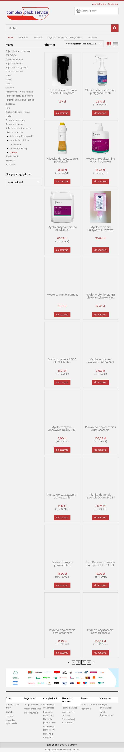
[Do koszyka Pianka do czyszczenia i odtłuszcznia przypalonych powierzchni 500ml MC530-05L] (62, 517)
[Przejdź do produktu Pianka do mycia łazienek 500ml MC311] (100, 475)
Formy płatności (70, 707)
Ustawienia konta (32, 708)
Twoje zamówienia (33, 704)
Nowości (10, 160)
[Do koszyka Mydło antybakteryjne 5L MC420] (62, 250)
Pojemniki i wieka (14, 63)
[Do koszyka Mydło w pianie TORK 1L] (62, 314)
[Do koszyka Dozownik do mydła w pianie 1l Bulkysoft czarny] (62, 113)
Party (8, 115)
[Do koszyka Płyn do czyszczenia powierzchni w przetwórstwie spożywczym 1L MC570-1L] (62, 652)
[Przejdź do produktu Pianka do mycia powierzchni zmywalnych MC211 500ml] (62, 542)
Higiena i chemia (14, 132)
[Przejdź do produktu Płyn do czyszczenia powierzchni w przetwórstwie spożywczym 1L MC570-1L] (62, 610)
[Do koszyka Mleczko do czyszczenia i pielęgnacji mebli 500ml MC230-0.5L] (100, 113)
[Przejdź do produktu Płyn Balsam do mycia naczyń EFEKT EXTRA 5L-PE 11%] (100, 542)
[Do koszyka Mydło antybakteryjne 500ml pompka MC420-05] (100, 181)
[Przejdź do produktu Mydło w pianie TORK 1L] (62, 275)
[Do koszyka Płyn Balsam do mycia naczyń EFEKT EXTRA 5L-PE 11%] (100, 585)
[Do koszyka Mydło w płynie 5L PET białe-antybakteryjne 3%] (100, 314)
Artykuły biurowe (14, 124)
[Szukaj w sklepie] (59, 28)
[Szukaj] (115, 28)
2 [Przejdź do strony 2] (78, 662)
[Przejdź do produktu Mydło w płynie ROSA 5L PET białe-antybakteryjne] (62, 339)
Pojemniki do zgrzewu (17, 67)
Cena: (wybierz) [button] (15, 182)
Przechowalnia (31, 712)
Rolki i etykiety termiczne (18, 128)
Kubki (8, 75)
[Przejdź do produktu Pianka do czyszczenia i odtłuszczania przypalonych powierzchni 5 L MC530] (100, 407)
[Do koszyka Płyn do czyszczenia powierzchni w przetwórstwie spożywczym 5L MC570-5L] (100, 652)
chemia (13, 152)
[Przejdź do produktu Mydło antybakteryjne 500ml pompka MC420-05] (100, 138)
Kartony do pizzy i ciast (18, 111)
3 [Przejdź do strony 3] (83, 662)
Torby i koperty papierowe (19, 95)
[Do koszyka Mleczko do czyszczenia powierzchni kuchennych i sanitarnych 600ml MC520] (62, 181)
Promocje (10, 164)
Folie (8, 107)
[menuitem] (11, 37)
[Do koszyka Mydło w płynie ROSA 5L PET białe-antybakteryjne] (62, 382)
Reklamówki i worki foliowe (19, 91)
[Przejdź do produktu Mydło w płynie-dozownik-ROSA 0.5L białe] (100, 339)
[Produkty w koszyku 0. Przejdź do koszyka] (87, 10)
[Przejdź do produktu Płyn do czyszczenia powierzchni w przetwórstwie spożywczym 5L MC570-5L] (100, 610)
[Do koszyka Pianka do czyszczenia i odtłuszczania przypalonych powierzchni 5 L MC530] (100, 450)
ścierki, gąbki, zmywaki (21, 136)
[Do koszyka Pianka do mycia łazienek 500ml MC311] (100, 517)
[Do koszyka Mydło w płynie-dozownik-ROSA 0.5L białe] (100, 382)
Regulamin (86, 708)
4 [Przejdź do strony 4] (89, 662)
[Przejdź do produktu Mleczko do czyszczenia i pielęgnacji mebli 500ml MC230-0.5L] (100, 70)
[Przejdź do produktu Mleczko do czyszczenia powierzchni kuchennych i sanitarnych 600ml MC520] (62, 138)
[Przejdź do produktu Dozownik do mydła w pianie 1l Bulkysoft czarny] (62, 70)
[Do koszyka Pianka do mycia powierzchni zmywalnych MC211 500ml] (62, 585)
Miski (8, 79)
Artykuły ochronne (15, 120)
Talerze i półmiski (14, 71)
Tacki (8, 83)
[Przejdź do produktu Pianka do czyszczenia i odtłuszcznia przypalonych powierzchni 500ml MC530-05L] (62, 475)
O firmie (9, 716)
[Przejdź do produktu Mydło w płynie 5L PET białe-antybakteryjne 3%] (100, 275)
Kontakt (9, 712)
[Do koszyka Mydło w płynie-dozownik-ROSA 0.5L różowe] (62, 450)
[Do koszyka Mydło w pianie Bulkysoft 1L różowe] (100, 250)
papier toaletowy (18, 148)
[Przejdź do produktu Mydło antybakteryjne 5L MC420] (62, 207)
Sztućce (10, 87)
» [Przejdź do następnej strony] (93, 662)
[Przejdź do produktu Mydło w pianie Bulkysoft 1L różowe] (100, 207)
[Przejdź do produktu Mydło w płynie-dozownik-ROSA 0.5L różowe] (62, 407)
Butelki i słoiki (12, 156)
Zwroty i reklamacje (90, 704)
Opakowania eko (14, 59)
